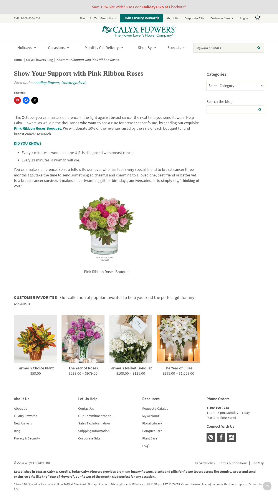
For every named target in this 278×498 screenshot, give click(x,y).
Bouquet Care (152, 431)
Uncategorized (73, 82)
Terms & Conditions (233, 463)
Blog (17, 431)
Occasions (56, 47)
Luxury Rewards (25, 416)
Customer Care (220, 18)
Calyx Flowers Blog (39, 60)
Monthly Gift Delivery (102, 47)
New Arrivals (23, 423)
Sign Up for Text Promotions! (98, 18)
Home (18, 60)
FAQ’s (146, 445)
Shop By (145, 47)
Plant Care (149, 438)
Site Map (258, 463)
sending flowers (46, 82)
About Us (172, 18)
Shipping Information (94, 431)
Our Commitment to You (95, 416)
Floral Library (152, 423)
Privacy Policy (205, 463)
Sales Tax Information (94, 423)
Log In (244, 18)
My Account (150, 416)
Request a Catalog (155, 408)
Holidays (24, 47)
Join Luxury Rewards (141, 17)
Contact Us (86, 408)
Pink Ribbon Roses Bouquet (37, 128)
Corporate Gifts (194, 18)
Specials (174, 47)
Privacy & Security (27, 438)
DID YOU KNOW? (27, 143)
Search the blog (219, 101)
